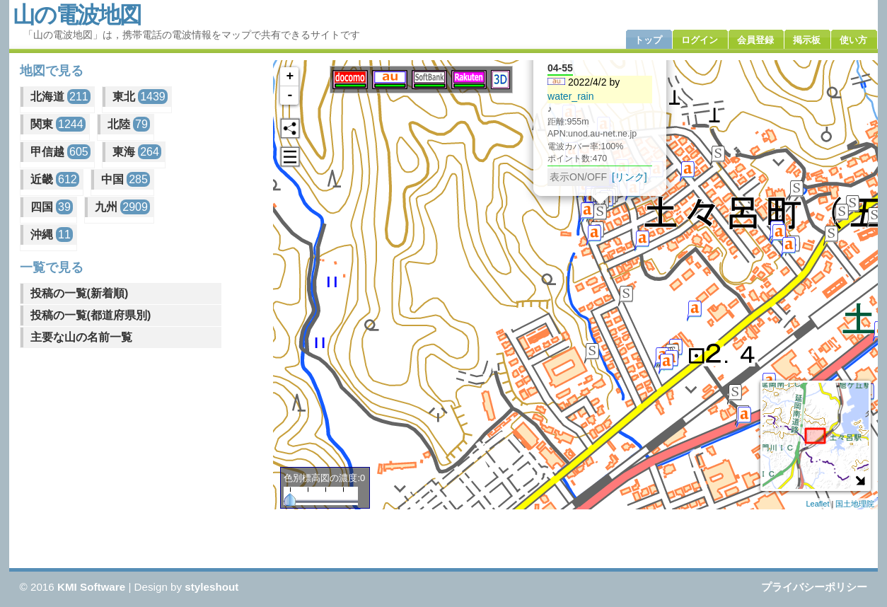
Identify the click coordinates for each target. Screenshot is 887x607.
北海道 (60, 96)
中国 (125, 179)
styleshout (211, 587)
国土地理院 (854, 503)
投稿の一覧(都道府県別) (90, 315)
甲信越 (60, 151)
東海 (136, 151)
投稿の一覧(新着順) (79, 293)
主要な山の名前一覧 (81, 337)
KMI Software (91, 587)
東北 (140, 96)
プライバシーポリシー (814, 587)
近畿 (54, 179)
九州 (122, 207)
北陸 (129, 124)
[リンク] (629, 176)
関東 (58, 124)
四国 (51, 207)
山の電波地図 (77, 15)
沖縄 (51, 234)
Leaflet (817, 503)
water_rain (570, 95)
